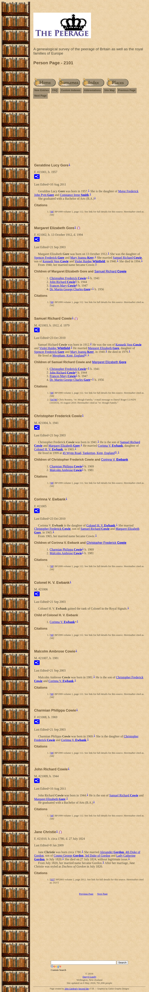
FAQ (54, 90)
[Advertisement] (89, 132)
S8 (51, 211)
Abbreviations (92, 90)
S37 (52, 879)
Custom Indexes (70, 90)
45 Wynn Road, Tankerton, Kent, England (89, 453)
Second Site (83, 989)
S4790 (53, 399)
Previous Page (127, 90)
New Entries (41, 90)
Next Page (40, 95)
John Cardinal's (71, 989)
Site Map (109, 90)
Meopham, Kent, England (68, 355)
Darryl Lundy (89, 976)
